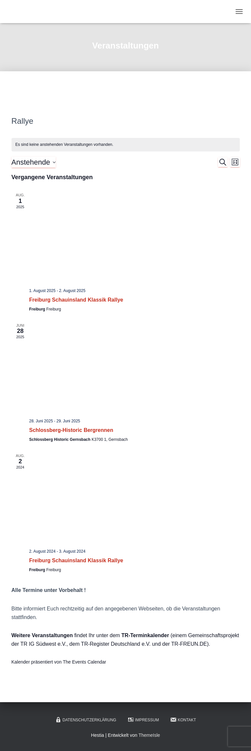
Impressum (143, 719)
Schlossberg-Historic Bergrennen (71, 430)
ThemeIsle (149, 735)
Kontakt (183, 719)
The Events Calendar (84, 662)
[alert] (126, 144)
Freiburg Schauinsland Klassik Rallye (76, 300)
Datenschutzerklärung (85, 719)
